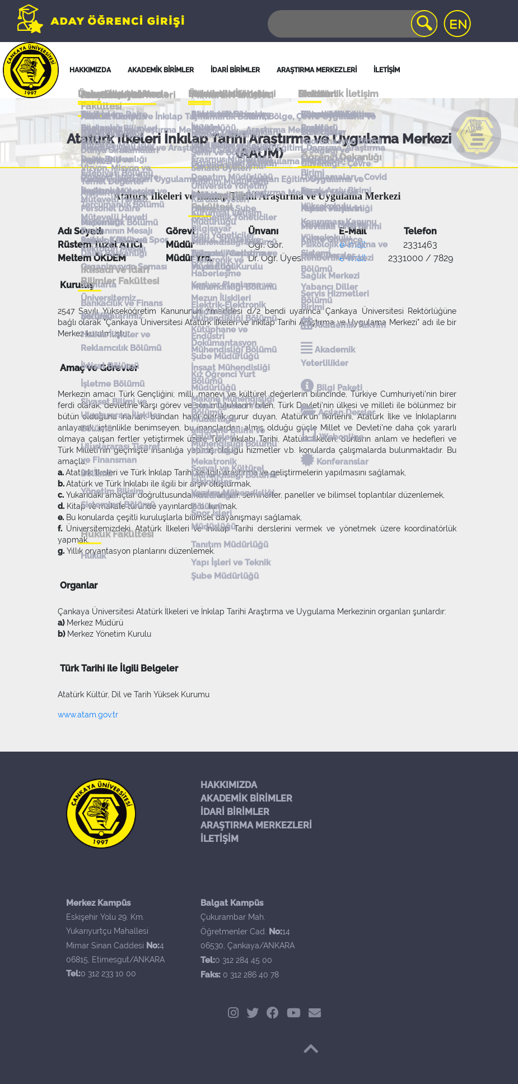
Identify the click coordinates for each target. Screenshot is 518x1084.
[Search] (352, 24)
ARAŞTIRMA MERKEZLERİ (256, 825)
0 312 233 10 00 (108, 973)
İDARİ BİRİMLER (235, 70)
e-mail (352, 244)
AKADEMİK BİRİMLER (246, 798)
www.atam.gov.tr (88, 714)
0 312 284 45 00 (243, 960)
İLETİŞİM (219, 838)
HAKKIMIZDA (228, 785)
